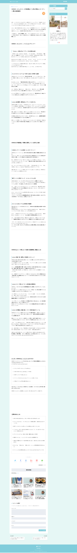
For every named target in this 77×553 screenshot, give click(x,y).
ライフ (45, 465)
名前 (12, 516)
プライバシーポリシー (38, 550)
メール (13, 521)
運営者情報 (65, 1)
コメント (13, 508)
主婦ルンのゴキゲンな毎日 (17, 1)
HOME (38, 546)
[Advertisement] (28, 132)
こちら (17, 473)
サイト (12, 525)
